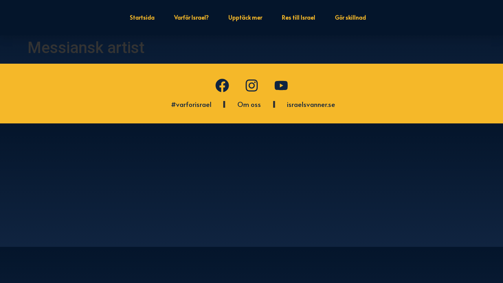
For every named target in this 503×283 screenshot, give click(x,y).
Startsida (142, 17)
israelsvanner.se (311, 104)
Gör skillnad (350, 17)
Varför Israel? (191, 17)
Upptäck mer (245, 17)
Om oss (249, 104)
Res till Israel (298, 17)
